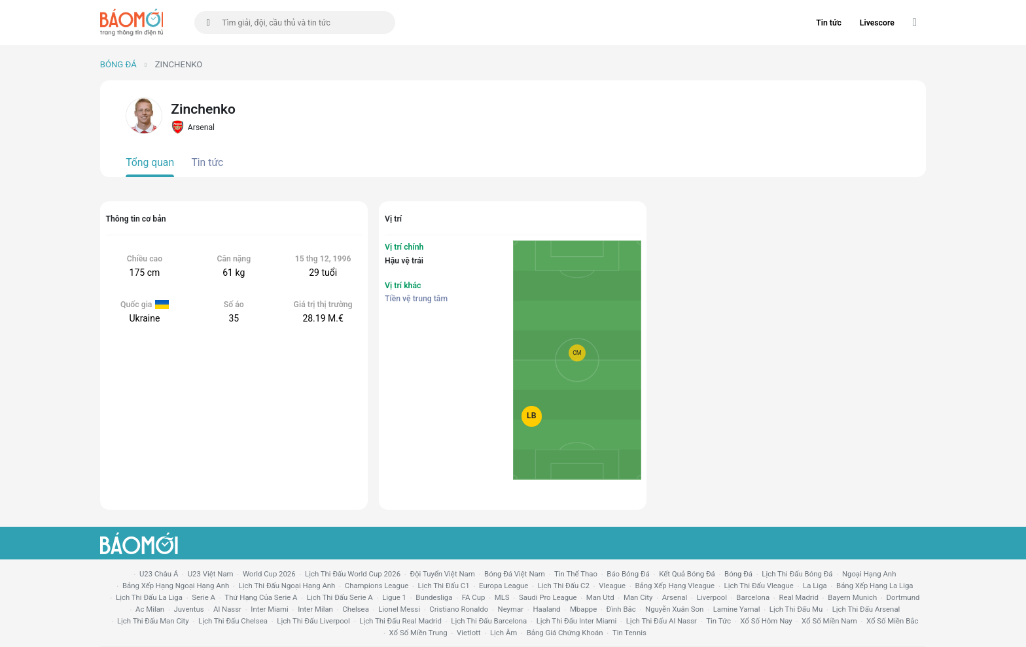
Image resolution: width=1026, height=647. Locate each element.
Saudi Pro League (547, 597)
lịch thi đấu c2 (564, 585)
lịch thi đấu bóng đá (797, 573)
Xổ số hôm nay (766, 620)
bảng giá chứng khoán (565, 632)
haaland (546, 609)
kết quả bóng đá (687, 573)
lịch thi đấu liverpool (313, 620)
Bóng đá (118, 64)
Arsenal (193, 127)
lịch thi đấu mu (796, 609)
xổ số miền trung (418, 632)
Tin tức (828, 22)
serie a (203, 597)
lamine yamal (736, 609)
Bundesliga (434, 597)
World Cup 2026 (269, 573)
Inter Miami (269, 609)
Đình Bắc (621, 609)
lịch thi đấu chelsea (233, 620)
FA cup (474, 597)
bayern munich (852, 597)
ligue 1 (394, 597)
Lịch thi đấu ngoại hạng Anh (287, 585)
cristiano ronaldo (458, 609)
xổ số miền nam (829, 620)
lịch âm (503, 632)
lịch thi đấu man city (153, 620)
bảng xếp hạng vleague (675, 585)
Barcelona (753, 597)
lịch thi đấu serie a (340, 597)
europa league (503, 585)
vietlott (468, 632)
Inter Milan (315, 609)
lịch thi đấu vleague (759, 585)
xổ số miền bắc (892, 620)
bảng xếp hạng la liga (874, 585)
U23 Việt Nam (211, 573)
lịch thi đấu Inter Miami (577, 620)
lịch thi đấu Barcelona (489, 620)
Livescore (877, 22)
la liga (815, 585)
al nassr (227, 609)
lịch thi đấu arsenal (866, 609)
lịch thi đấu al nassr (661, 620)
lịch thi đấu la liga (149, 597)
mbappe (583, 609)
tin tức (718, 620)
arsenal (674, 597)
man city (638, 597)
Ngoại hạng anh (869, 573)
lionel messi (399, 609)
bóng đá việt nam (514, 573)
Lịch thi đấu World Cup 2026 (352, 573)
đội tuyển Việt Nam (442, 573)
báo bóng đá (628, 573)
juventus (189, 609)
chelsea (355, 609)
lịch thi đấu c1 (444, 585)
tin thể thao (575, 573)
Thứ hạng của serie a (260, 597)
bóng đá (738, 573)
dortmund (903, 597)
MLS (502, 597)
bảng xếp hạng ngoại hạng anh (175, 585)
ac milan (149, 609)
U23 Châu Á (158, 573)
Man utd (600, 597)
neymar (510, 609)
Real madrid (798, 597)
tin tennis (629, 632)
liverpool (712, 597)
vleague (612, 585)
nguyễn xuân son (674, 609)
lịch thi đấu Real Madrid (400, 620)
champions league (376, 585)
